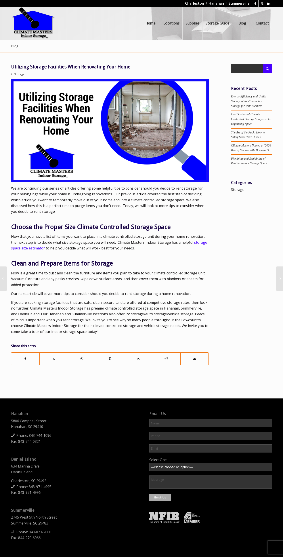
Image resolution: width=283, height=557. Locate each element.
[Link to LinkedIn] (268, 3)
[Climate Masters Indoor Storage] (33, 23)
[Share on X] (53, 359)
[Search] (251, 68)
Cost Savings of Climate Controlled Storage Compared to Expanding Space (250, 119)
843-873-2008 (40, 532)
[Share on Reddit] (166, 359)
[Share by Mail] (194, 359)
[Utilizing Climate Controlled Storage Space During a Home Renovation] (3, 278)
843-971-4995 (40, 486)
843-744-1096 (40, 435)
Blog (14, 46)
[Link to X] (262, 3)
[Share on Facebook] (25, 359)
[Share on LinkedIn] (138, 359)
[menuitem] (195, 3)
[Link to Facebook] (255, 3)
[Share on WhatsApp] (82, 359)
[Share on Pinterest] (110, 359)
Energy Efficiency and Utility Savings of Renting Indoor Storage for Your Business (248, 101)
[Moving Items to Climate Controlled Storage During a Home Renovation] (279, 278)
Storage (19, 74)
